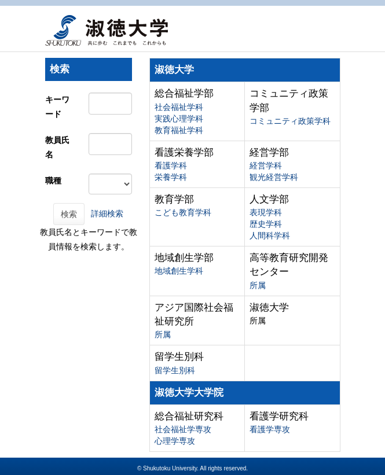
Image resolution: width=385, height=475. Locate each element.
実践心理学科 (179, 118)
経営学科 (266, 165)
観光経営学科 (274, 177)
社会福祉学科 (179, 107)
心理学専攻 (175, 440)
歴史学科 (266, 224)
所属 (258, 285)
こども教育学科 (183, 212)
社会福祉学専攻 (183, 429)
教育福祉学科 (179, 130)
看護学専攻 (270, 429)
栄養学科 (171, 177)
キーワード (57, 107)
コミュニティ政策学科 (290, 121)
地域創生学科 (179, 270)
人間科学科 (270, 235)
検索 (69, 214)
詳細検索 (107, 213)
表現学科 (266, 212)
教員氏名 (57, 147)
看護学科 (171, 165)
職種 (53, 180)
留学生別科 (175, 370)
